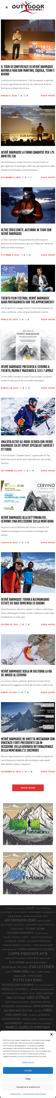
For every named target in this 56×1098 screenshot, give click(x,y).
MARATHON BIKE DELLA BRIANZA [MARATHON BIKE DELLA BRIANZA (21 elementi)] (37, 1023)
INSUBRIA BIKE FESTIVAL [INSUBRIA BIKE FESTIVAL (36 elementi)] (18, 1010)
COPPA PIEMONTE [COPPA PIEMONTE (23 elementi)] (9, 949)
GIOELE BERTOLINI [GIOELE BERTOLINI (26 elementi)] (44, 993)
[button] (51, 1034)
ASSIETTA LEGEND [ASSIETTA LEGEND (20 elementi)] (44, 921)
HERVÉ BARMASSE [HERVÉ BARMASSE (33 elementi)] (43, 1006)
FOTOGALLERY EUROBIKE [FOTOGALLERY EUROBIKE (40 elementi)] (17, 984)
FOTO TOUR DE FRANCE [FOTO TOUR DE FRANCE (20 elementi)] (44, 985)
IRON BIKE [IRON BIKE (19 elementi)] (38, 1011)
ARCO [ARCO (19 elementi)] (45, 916)
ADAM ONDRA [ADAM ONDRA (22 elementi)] (34, 912)
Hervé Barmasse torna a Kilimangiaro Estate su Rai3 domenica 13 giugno (25, 601)
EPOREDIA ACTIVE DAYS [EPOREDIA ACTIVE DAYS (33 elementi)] (14, 967)
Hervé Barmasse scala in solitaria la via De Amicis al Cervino (26, 673)
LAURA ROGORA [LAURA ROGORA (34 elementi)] (11, 1018)
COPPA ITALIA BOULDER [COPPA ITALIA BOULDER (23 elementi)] (43, 945)
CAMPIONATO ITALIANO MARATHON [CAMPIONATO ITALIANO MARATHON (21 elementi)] (40, 925)
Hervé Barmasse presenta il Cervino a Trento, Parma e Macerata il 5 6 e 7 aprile (27, 369)
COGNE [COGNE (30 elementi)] (21, 941)
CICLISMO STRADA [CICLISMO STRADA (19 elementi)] (41, 933)
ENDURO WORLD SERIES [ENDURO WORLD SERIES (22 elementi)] (36, 963)
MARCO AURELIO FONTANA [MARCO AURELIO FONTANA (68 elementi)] (28, 1027)
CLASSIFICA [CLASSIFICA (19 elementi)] (25, 937)
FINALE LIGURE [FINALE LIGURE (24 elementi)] (20, 976)
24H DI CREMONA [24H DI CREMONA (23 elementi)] (43, 908)
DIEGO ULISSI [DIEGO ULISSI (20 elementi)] (45, 958)
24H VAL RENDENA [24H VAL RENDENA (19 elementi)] (20, 912)
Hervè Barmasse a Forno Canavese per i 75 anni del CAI (27, 154)
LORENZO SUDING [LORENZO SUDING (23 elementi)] (46, 1019)
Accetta (28, 1070)
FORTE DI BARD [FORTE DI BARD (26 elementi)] (34, 976)
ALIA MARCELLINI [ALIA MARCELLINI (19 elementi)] (48, 912)
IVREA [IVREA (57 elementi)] (47, 1010)
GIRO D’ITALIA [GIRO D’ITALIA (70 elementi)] (37, 997)
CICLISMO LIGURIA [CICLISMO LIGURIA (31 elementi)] (35, 928)
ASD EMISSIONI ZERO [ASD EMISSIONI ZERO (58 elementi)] (20, 920)
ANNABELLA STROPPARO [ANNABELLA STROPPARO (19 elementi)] (32, 916)
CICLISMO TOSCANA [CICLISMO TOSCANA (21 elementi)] (11, 937)
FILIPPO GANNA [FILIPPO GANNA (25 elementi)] (43, 972)
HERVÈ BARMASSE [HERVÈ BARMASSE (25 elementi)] (24, 1006)
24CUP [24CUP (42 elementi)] (30, 908)
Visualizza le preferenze (28, 1087)
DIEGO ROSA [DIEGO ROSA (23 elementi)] (33, 958)
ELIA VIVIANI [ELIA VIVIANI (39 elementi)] (16, 962)
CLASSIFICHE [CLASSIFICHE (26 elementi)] (10, 941)
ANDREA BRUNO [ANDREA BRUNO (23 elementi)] (15, 916)
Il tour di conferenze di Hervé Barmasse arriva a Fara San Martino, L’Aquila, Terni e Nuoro (27, 70)
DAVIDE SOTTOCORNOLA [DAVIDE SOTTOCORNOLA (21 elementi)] (16, 958)
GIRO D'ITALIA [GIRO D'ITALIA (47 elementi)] (15, 997)
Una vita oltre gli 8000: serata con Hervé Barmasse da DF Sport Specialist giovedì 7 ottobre (27, 445)
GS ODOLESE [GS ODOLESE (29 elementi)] (8, 1006)
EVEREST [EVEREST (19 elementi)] (8, 972)
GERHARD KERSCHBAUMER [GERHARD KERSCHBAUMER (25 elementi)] (42, 989)
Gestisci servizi (28, 1062)
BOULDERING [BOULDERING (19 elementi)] (19, 925)
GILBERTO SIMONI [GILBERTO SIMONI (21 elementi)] (27, 993)
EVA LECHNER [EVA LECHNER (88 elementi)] (41, 967)
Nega (28, 1078)
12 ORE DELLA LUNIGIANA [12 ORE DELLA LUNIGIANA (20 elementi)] (15, 908)
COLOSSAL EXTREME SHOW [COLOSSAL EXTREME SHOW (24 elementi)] (38, 941)
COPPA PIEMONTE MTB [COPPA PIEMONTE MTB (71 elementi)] (27, 953)
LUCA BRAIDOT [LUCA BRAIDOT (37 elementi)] (13, 1023)
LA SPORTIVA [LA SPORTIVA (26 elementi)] (44, 1015)
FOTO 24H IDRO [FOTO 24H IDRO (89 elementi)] (27, 980)
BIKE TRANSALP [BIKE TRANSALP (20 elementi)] (7, 925)
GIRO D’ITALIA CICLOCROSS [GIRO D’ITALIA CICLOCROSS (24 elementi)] (17, 1002)
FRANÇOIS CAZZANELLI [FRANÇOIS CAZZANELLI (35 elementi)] (15, 989)
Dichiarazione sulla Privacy (34, 1094)
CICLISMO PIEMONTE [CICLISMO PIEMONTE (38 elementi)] (20, 932)
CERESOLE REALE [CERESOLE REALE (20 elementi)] (17, 929)
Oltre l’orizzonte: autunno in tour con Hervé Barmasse (26, 232)
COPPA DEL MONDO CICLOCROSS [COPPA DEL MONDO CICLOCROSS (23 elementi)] (16, 945)
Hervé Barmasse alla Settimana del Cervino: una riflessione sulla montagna (27, 519)
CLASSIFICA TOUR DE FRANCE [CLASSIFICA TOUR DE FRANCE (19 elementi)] (41, 937)
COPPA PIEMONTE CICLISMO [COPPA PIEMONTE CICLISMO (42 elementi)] (36, 949)
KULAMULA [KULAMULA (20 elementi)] (32, 1015)
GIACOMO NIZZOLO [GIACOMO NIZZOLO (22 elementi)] (10, 993)
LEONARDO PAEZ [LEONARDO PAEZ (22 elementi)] (29, 1019)
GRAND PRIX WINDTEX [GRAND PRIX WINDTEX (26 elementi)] (40, 1002)
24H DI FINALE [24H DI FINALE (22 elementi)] (6, 912)
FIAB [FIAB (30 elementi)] (32, 971)
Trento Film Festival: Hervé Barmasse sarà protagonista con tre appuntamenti (27, 300)
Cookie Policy (15, 1094)
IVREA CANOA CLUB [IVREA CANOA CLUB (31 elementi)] (16, 1014)
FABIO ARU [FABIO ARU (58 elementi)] (21, 971)
